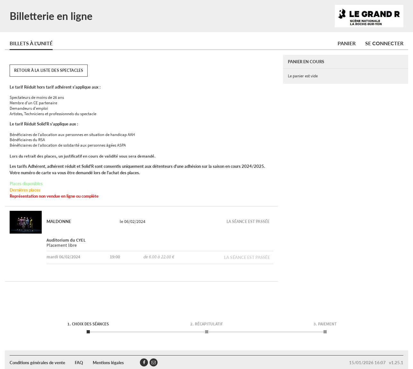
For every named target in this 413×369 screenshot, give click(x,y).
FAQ (79, 362)
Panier (347, 43)
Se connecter (384, 43)
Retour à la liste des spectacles (48, 70)
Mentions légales (108, 362)
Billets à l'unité (31, 43)
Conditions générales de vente (37, 362)
